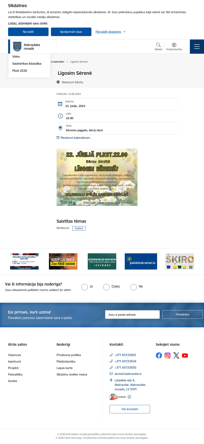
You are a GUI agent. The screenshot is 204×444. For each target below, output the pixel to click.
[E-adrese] (118, 397)
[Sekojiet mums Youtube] (185, 355)
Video (16, 105)
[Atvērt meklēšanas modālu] (158, 47)
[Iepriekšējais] (14, 261)
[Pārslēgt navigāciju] (197, 47)
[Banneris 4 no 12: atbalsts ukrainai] (141, 261)
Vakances (14, 355)
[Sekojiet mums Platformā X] (176, 355)
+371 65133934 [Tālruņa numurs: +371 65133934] (125, 361)
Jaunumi (18, 80)
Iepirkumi (14, 361)
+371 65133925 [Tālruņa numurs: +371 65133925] (125, 355)
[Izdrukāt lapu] (190, 71)
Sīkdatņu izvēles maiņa (72, 374)
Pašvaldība (15, 374)
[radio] (87, 286)
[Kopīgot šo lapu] (190, 82)
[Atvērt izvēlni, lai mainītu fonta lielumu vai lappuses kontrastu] (174, 47)
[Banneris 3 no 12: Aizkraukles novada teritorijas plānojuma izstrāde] (102, 261)
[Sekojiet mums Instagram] (168, 355)
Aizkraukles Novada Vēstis (25, 89)
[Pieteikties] (182, 314)
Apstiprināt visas (71, 32)
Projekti (13, 368)
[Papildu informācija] (129, 396)
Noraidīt (28, 32)
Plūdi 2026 (19, 119)
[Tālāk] (189, 261)
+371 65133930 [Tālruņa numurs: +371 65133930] (125, 367)
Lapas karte (65, 368)
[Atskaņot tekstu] (72, 82)
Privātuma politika (69, 355)
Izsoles (12, 381)
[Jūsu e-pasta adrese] (132, 314)
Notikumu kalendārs (26, 73)
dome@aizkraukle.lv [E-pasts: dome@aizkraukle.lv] (128, 374)
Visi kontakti (130, 409)
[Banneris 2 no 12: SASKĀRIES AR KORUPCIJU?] (63, 261)
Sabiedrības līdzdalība (26, 112)
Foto (15, 98)
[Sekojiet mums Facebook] (159, 355)
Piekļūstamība (66, 361)
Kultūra (79, 228)
